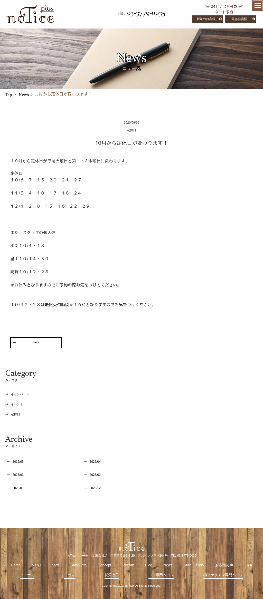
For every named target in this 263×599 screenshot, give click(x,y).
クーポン (27, 575)
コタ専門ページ (161, 575)
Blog (148, 565)
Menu (36, 565)
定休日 (15, 414)
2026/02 (94, 475)
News (167, 565)
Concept (104, 565)
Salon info (79, 565)
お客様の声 (224, 565)
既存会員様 (239, 19)
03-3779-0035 (146, 13)
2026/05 (17, 461)
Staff (55, 565)
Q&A (248, 565)
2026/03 (17, 475)
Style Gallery (194, 565)
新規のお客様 (206, 19)
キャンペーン (20, 394)
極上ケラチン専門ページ (223, 575)
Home (15, 565)
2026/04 (94, 461)
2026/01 (17, 488)
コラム (69, 575)
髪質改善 (112, 575)
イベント (17, 404)
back (36, 342)
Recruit (128, 565)
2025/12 (94, 488)
